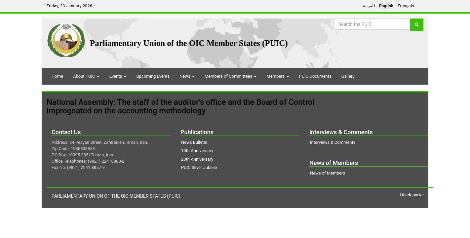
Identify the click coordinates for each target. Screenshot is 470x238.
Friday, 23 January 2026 (69, 6)
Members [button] (277, 76)
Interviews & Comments (332, 142)
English (386, 6)
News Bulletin (194, 142)
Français (406, 6)
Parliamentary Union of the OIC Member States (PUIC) (189, 43)
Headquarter (412, 195)
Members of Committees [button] (230, 76)
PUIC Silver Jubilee (199, 167)
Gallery (348, 76)
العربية (369, 6)
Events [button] (118, 76)
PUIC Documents (315, 76)
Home (57, 76)
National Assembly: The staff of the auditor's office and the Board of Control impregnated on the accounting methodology (180, 106)
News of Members (327, 173)
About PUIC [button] (86, 76)
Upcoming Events (153, 76)
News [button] (187, 76)
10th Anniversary (197, 150)
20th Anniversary (197, 159)
